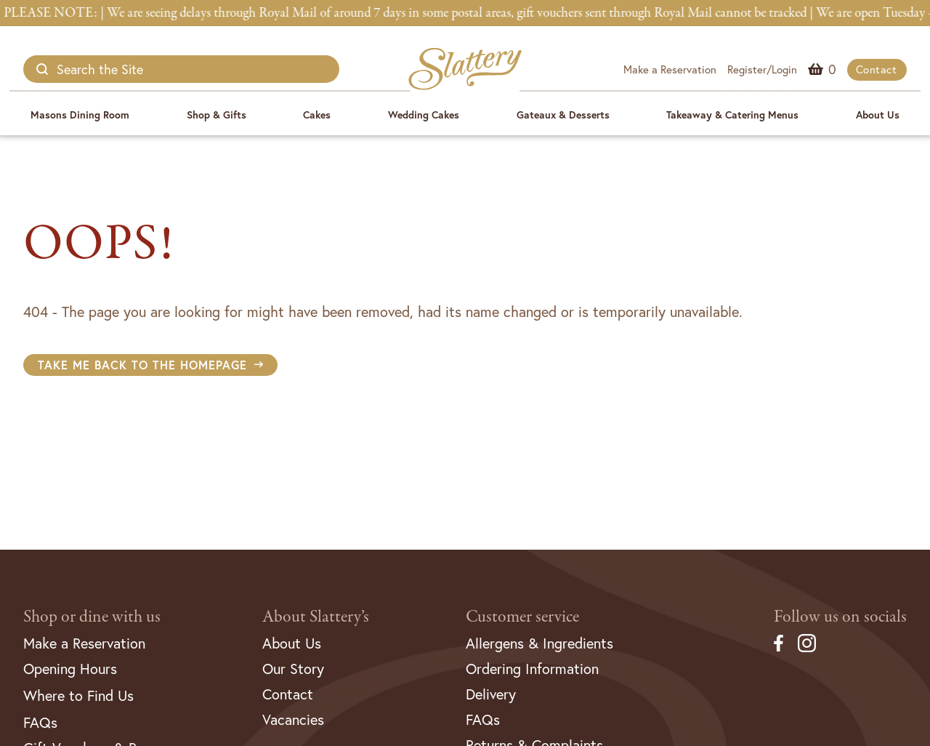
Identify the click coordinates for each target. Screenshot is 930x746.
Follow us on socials (840, 617)
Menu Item (832, 69)
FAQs (40, 722)
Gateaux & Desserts (563, 114)
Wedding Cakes (423, 114)
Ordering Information (532, 668)
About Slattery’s (315, 617)
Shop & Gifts (216, 114)
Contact (876, 69)
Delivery (491, 694)
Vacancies (293, 719)
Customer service (522, 617)
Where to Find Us (78, 695)
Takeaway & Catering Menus (732, 114)
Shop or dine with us (92, 617)
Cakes (317, 114)
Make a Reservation (669, 69)
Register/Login (762, 69)
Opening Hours (70, 668)
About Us (877, 114)
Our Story (293, 668)
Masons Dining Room (80, 114)
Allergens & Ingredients (539, 643)
